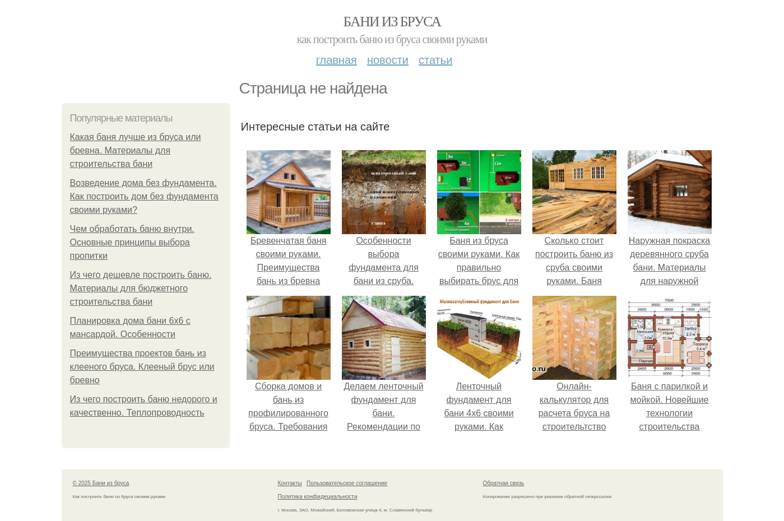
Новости (388, 60)
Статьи (435, 60)
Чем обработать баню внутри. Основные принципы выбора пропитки (132, 242)
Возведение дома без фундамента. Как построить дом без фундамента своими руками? (144, 196)
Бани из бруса (392, 21)
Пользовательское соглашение (347, 483)
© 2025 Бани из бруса (101, 483)
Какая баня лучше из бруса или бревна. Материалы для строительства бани (135, 150)
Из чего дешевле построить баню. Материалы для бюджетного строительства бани (141, 288)
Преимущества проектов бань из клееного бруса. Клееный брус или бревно (142, 366)
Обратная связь (504, 483)
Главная (336, 60)
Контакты (290, 483)
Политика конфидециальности (318, 497)
